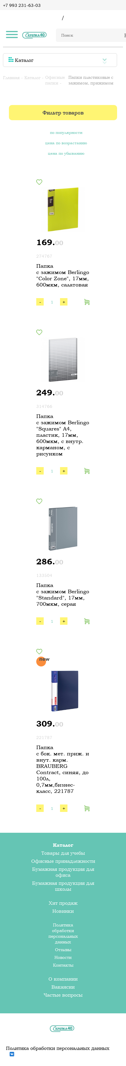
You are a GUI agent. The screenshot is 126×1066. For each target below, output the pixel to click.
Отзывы (63, 949)
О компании (63, 979)
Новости (63, 957)
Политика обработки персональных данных (63, 933)
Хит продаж (63, 903)
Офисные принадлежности (63, 861)
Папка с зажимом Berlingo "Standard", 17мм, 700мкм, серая (62, 594)
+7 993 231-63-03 (22, 5)
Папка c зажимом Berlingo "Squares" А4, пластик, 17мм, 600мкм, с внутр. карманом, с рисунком (62, 435)
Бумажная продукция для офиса (63, 872)
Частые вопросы (63, 995)
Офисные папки (55, 80)
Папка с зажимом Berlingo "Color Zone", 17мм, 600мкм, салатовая (62, 275)
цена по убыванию (66, 153)
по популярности (66, 132)
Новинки (63, 911)
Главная (11, 77)
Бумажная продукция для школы (63, 886)
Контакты (63, 965)
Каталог (21, 60)
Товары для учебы (63, 853)
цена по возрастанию (66, 142)
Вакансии (63, 987)
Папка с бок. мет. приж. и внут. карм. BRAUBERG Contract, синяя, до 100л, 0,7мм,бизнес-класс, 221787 (62, 769)
